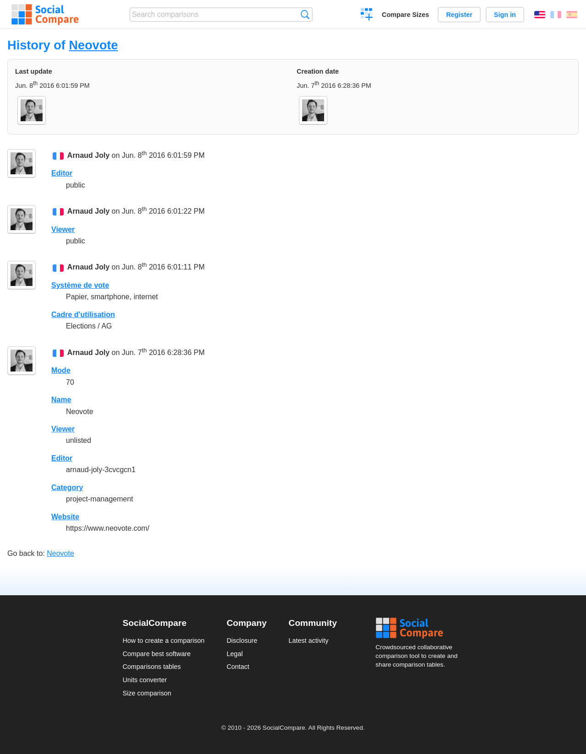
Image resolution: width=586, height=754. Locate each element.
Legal (235, 653)
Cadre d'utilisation (83, 314)
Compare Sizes (405, 14)
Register (459, 14)
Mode (61, 370)
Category (67, 487)
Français (555, 14)
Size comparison (147, 693)
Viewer (63, 229)
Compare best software (157, 653)
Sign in (505, 14)
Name (61, 400)
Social (419, 628)
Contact (238, 666)
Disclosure (242, 640)
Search (305, 14)
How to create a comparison (164, 640)
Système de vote (80, 285)
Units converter (145, 680)
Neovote (93, 45)
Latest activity (308, 640)
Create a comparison (367, 16)
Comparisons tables (152, 666)
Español (571, 14)
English (539, 14)
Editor (61, 173)
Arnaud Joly (88, 155)
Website (65, 517)
